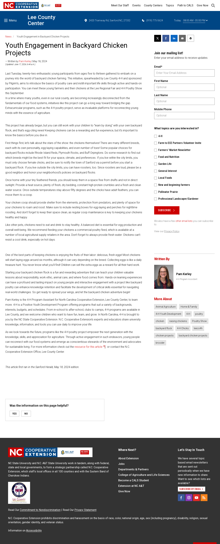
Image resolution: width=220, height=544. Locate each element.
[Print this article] (190, 38)
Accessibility (34, 530)
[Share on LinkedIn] (174, 38)
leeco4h (198, 328)
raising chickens (178, 321)
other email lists (183, 221)
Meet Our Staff (120, 5)
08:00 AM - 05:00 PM (195, 20)
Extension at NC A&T (131, 486)
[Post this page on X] (157, 38)
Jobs (121, 464)
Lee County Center (41, 20)
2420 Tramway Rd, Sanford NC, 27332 (107, 20)
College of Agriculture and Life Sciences (144, 475)
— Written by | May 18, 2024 (26, 61)
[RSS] (204, 497)
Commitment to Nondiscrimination (40, 510)
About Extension (128, 458)
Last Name (161, 95)
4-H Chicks (183, 328)
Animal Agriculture (165, 306)
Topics (170, 5)
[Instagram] (188, 497)
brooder (160, 342)
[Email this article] (182, 38)
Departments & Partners (133, 469)
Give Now (202, 5)
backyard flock (164, 328)
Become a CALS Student (133, 480)
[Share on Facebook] (165, 38)
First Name (161, 81)
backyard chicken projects (193, 335)
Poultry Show (199, 321)
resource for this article (88, 346)
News (8, 36)
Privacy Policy (171, 231)
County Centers (153, 5)
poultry (199, 314)
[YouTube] (196, 497)
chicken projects (165, 335)
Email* (158, 66)
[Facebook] (181, 497)
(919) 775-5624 (152, 20)
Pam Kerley (25, 61)
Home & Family (189, 306)
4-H (188, 314)
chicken (160, 321)
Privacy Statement (85, 510)
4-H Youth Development (168, 314)
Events (136, 5)
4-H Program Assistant (186, 279)
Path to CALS (185, 5)
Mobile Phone (163, 109)
